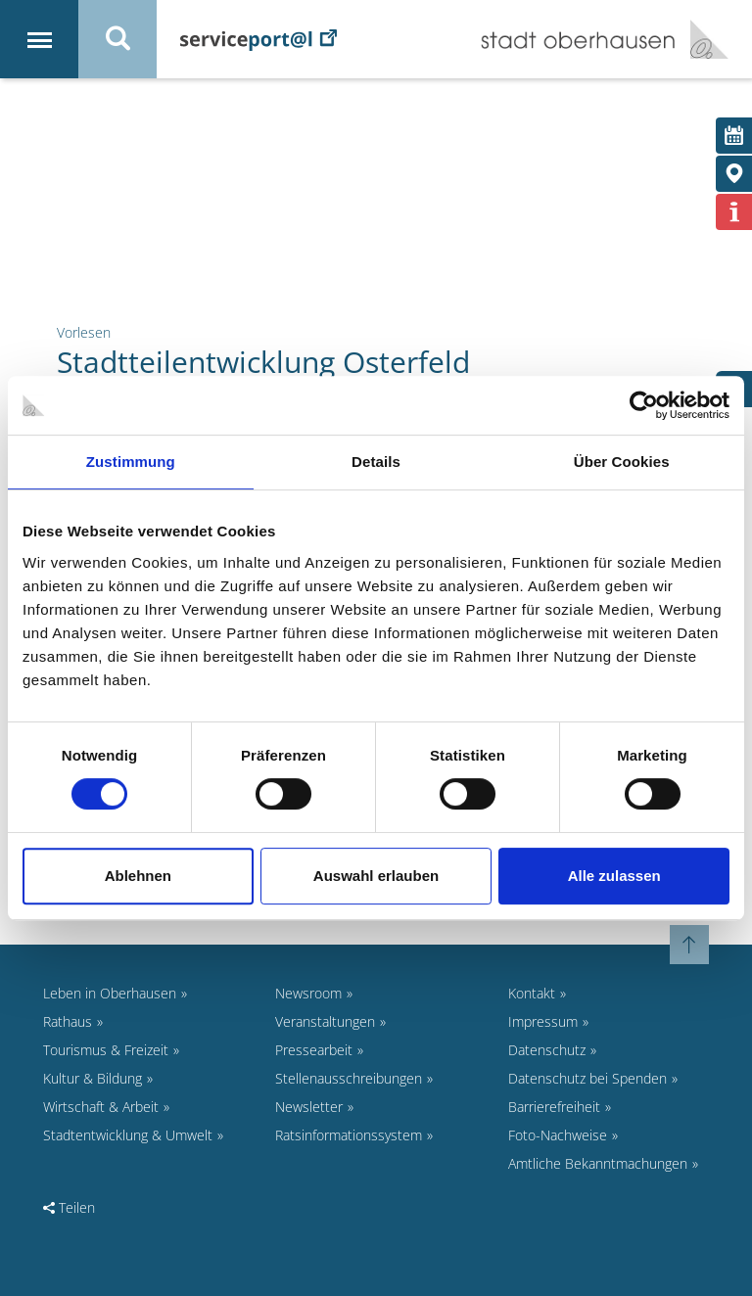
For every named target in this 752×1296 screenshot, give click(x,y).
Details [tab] (376, 461)
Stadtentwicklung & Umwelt (127, 1135)
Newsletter (309, 1106)
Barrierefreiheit (554, 1106)
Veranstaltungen (325, 1021)
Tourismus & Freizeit (105, 1050)
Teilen (69, 1207)
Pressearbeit (313, 1050)
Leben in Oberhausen (109, 993)
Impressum (543, 1021)
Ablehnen (138, 875)
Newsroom (308, 993)
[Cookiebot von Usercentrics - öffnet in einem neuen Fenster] (643, 405)
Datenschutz (547, 1050)
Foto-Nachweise (557, 1135)
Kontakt (531, 993)
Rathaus (67, 1021)
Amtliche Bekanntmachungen (597, 1163)
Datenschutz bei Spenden (587, 1078)
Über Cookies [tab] (622, 461)
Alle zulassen (614, 875)
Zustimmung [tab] (130, 461)
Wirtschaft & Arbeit (101, 1106)
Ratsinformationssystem (348, 1135)
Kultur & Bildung (92, 1078)
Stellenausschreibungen (348, 1078)
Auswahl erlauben (376, 875)
